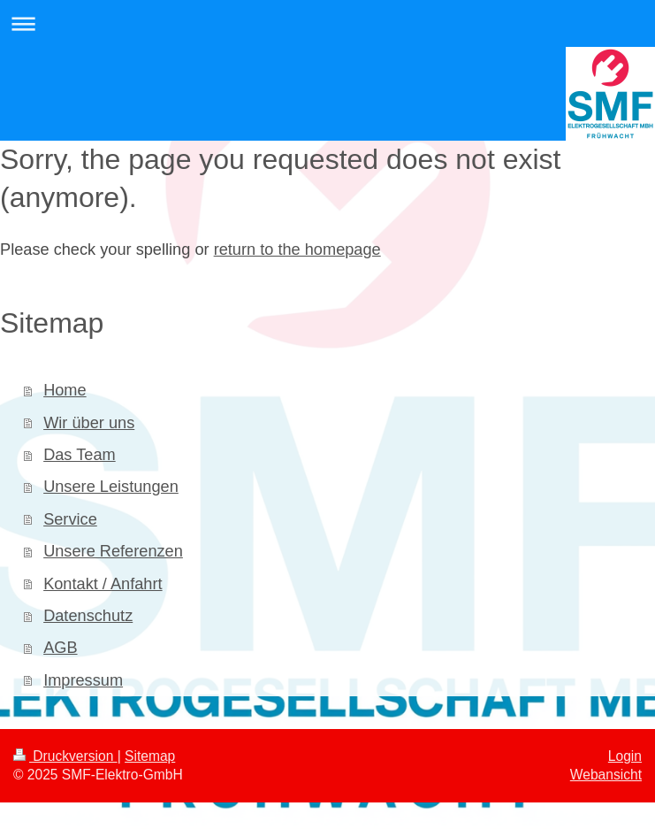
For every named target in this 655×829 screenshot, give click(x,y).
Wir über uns (88, 423)
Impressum (83, 680)
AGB (60, 647)
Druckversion (65, 756)
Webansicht (606, 774)
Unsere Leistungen (111, 486)
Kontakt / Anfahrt (102, 584)
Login (625, 756)
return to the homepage (297, 249)
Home (65, 390)
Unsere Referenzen (113, 551)
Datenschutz (88, 616)
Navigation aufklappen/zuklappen (327, 23)
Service (70, 519)
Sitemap (150, 756)
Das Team (79, 455)
